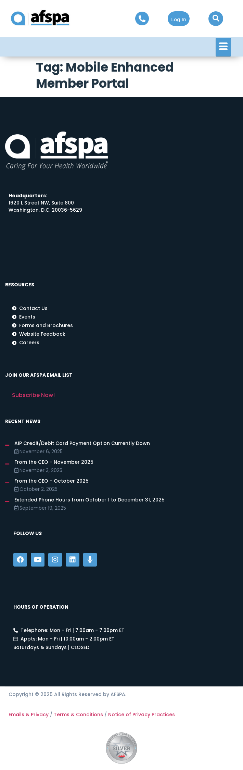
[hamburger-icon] (223, 47)
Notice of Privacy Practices (141, 714)
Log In (178, 19)
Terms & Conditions (78, 714)
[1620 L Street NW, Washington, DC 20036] (114, 244)
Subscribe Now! (33, 395)
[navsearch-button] (215, 18)
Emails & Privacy (29, 714)
